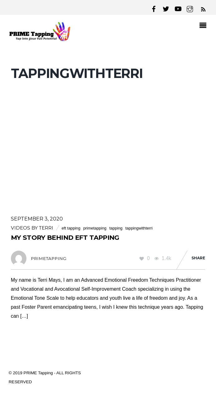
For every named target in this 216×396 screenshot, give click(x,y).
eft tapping (71, 228)
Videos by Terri (32, 228)
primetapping (94, 228)
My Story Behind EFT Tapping (65, 237)
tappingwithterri (139, 228)
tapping (115, 228)
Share (198, 258)
